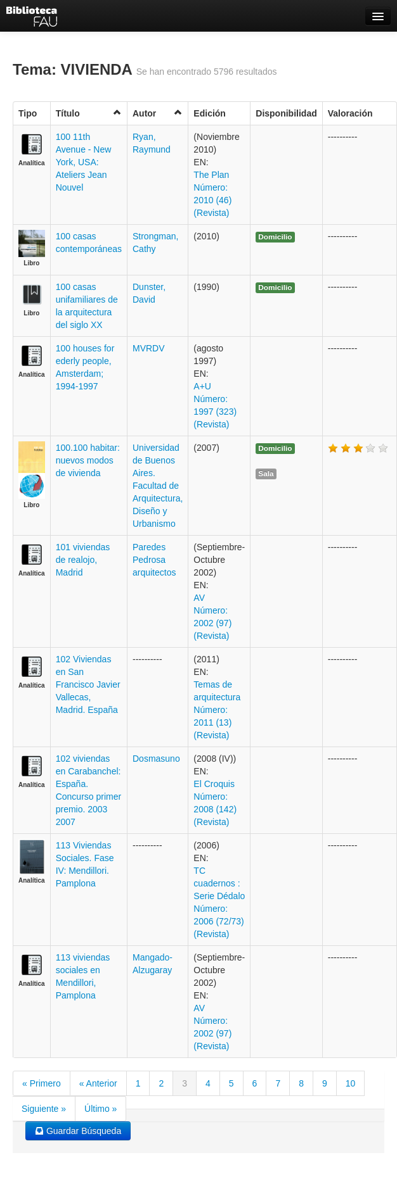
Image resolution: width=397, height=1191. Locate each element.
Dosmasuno (156, 758)
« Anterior (98, 1083)
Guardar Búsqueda (78, 1131)
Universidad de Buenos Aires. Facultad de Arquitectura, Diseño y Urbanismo (158, 486)
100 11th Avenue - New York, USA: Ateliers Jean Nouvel (84, 162)
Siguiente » (44, 1109)
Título (89, 113)
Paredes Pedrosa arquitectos (154, 559)
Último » (100, 1109)
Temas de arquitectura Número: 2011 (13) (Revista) (216, 709)
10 (351, 1083)
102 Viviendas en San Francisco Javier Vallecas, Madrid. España (88, 684)
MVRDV (149, 348)
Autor (158, 113)
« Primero (41, 1083)
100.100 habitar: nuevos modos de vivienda (88, 460)
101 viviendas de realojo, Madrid (83, 559)
